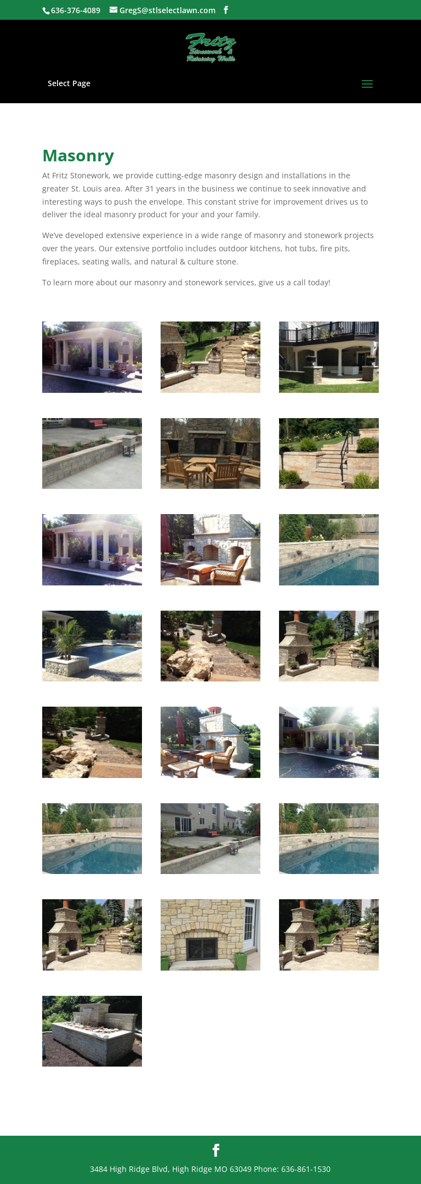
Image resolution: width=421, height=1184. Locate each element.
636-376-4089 (75, 10)
